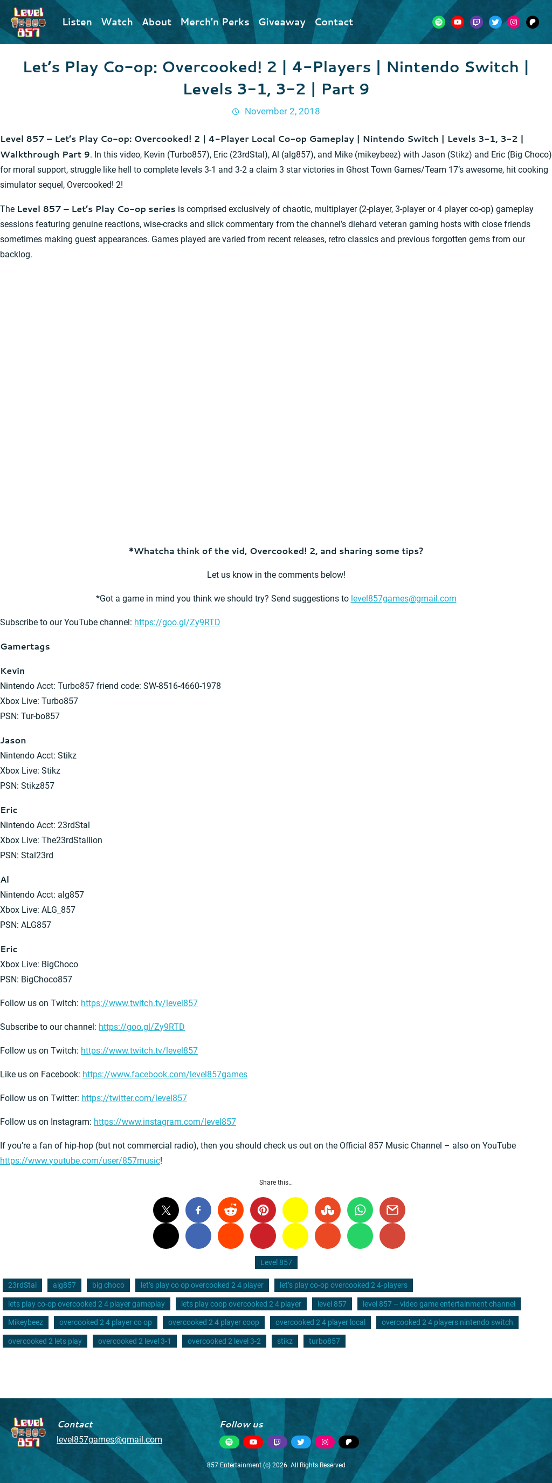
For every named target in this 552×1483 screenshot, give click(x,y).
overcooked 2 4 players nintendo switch (447, 1322)
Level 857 (276, 1262)
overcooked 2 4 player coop (213, 1322)
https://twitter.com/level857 (134, 1098)
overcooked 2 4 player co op (105, 1322)
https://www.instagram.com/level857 (165, 1122)
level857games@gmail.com (404, 598)
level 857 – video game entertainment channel (439, 1304)
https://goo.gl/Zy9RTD (177, 622)
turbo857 (324, 1341)
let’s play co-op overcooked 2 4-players (344, 1285)
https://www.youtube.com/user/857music (80, 1161)
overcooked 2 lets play (45, 1341)
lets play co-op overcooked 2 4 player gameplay (86, 1304)
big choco (108, 1285)
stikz (285, 1341)
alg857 (64, 1285)
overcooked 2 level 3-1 (134, 1341)
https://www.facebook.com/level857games (164, 1074)
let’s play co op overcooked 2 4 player (202, 1285)
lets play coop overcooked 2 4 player (241, 1304)
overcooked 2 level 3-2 (224, 1341)
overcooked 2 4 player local (320, 1322)
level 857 (332, 1304)
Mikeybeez (25, 1322)
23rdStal (22, 1285)
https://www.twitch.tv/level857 (139, 1003)
